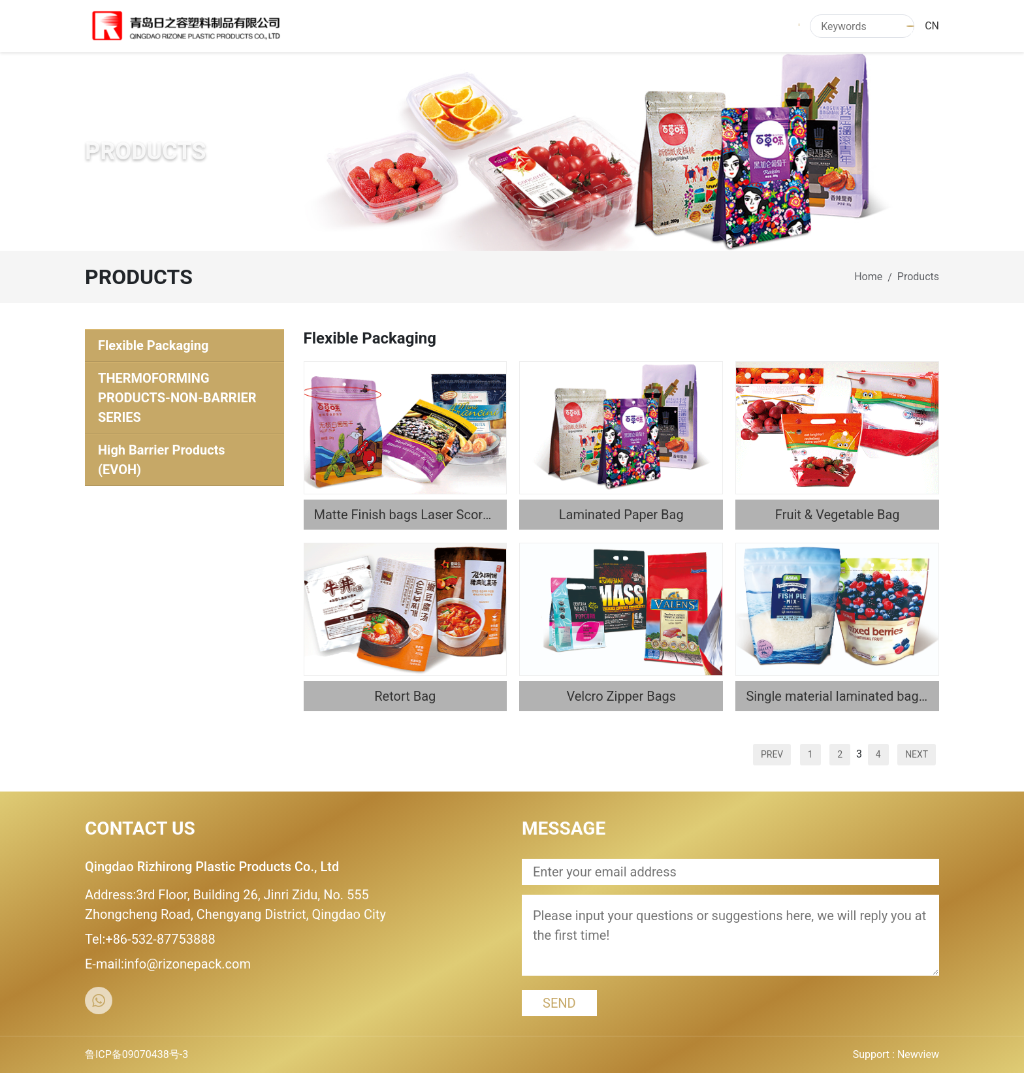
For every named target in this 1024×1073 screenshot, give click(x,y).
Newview (918, 1054)
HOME (406, 26)
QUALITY (658, 26)
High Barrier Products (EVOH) (161, 459)
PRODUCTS (539, 26)
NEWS (601, 26)
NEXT (916, 754)
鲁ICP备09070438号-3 (136, 1054)
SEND (559, 1003)
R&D (711, 26)
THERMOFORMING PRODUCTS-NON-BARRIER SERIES (177, 397)
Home (868, 276)
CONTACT (765, 26)
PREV (772, 754)
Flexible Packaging (153, 345)
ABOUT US (466, 26)
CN (932, 26)
